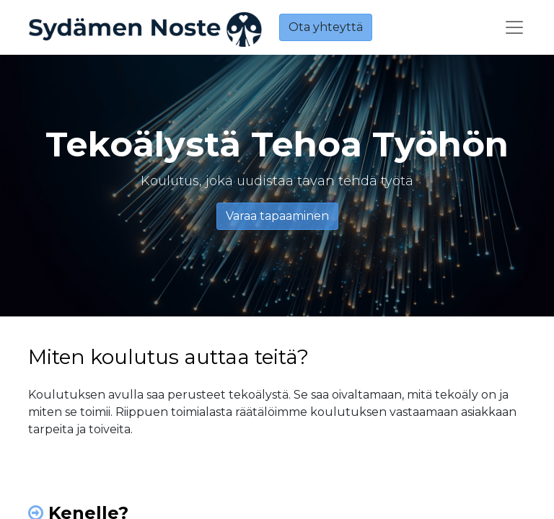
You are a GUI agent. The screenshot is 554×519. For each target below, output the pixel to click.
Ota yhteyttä (326, 27)
